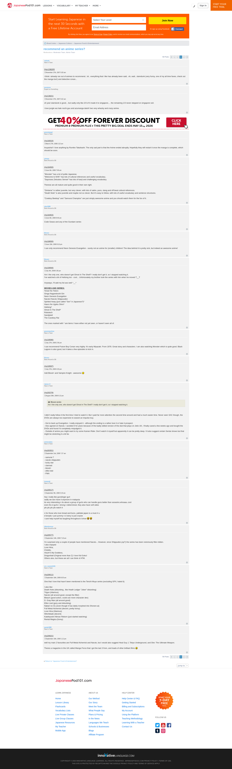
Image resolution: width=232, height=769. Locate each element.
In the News (94, 718)
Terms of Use (98, 34)
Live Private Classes (64, 714)
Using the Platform (130, 714)
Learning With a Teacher (133, 722)
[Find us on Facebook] (169, 725)
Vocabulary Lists (62, 710)
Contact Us (127, 726)
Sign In (203, 5)
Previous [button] (171, 57)
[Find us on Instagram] (163, 730)
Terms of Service (146, 763)
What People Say (97, 710)
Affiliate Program (96, 734)
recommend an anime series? (64, 49)
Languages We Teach (99, 722)
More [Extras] (96, 5)
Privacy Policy (107, 34)
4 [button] (183, 57)
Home (58, 698)
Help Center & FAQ (131, 698)
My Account (127, 710)
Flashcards (60, 706)
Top (187, 84)
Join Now (167, 20)
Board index (51, 43)
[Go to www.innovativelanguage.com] (116, 755)
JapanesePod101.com (134, 761)
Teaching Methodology (132, 718)
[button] (193, 5)
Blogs (91, 730)
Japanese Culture (65, 43)
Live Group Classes (64, 718)
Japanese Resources (65, 722)
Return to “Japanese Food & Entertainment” (61, 661)
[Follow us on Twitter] (157, 725)
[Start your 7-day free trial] (164, 701)
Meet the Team (95, 706)
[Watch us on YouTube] (163, 725)
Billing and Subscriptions (133, 706)
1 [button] (174, 57)
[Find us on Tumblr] (157, 730)
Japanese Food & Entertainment (86, 43)
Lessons (47, 5)
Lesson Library (62, 702)
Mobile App (60, 730)
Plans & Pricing (96, 714)
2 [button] (177, 57)
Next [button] (187, 57)
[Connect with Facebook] (177, 29)
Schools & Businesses (99, 726)
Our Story (93, 702)
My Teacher (81, 5)
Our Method (94, 698)
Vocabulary (63, 5)
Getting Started (129, 702)
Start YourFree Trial (222, 5)
